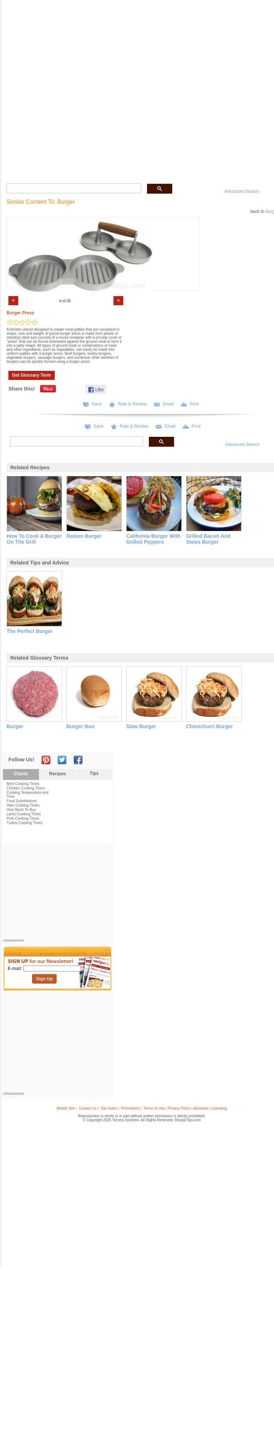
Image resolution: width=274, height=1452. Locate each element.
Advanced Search (241, 191)
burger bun (80, 726)
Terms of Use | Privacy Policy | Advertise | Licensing (185, 1108)
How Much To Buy (21, 810)
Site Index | (110, 1108)
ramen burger (83, 536)
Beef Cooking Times (23, 784)
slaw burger (141, 726)
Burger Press (20, 312)
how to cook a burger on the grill (34, 539)
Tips (94, 773)
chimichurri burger (209, 726)
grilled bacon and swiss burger (208, 539)
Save (96, 404)
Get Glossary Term (31, 375)
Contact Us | (89, 1108)
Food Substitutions (22, 801)
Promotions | (131, 1108)
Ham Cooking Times (23, 805)
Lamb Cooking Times (24, 814)
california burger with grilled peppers (153, 539)
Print (194, 404)
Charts (21, 773)
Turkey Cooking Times (25, 823)
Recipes (57, 773)
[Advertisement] (57, 893)
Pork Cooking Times (23, 818)
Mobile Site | (67, 1108)
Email (168, 404)
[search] (73, 188)
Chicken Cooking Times (26, 788)
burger (15, 726)
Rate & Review (132, 404)
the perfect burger (30, 631)
